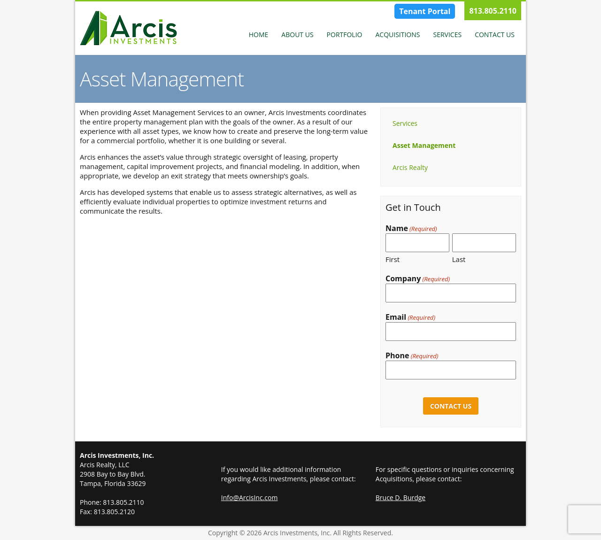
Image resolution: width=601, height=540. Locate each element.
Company (417, 279)
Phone (411, 356)
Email (410, 317)
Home (259, 34)
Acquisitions (397, 34)
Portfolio (344, 34)
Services (447, 34)
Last (459, 259)
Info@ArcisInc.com (249, 497)
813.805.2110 (492, 11)
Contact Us (495, 34)
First (392, 259)
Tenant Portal (424, 11)
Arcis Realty (410, 167)
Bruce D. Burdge (400, 497)
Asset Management (424, 145)
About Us (297, 34)
